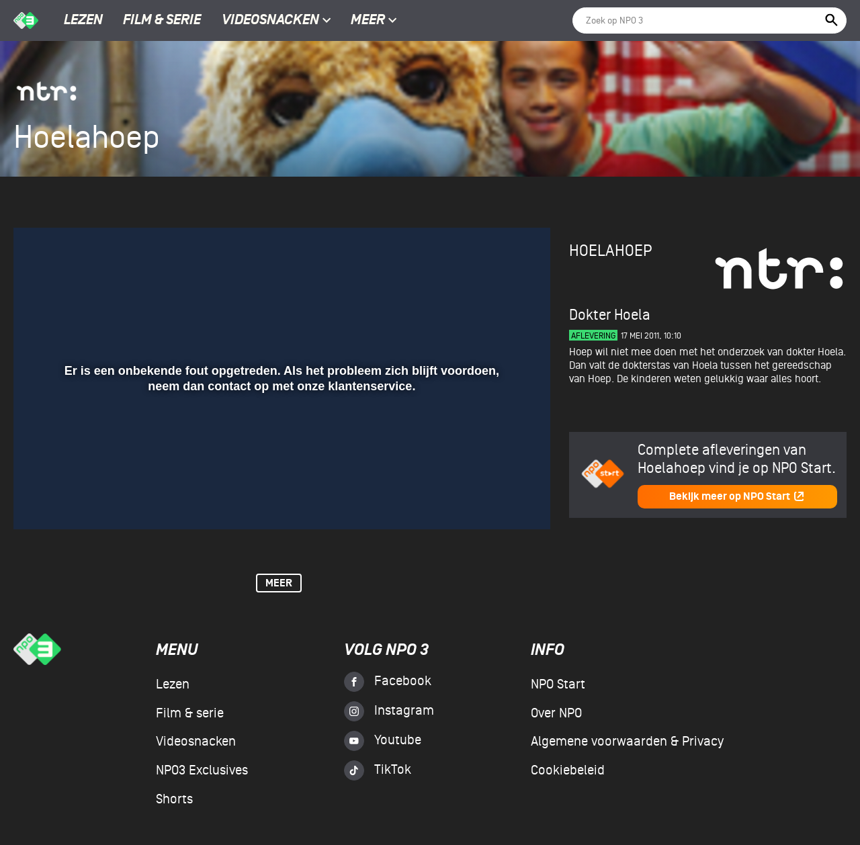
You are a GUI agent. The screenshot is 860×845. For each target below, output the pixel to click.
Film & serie (162, 21)
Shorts (174, 799)
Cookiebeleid (568, 770)
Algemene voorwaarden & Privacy (627, 741)
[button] (40, 499)
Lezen (83, 21)
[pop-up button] (496, 499)
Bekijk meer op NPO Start (737, 496)
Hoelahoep (610, 251)
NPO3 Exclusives (202, 770)
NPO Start (558, 684)
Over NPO (556, 713)
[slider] (280, 472)
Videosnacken (270, 21)
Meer (374, 21)
